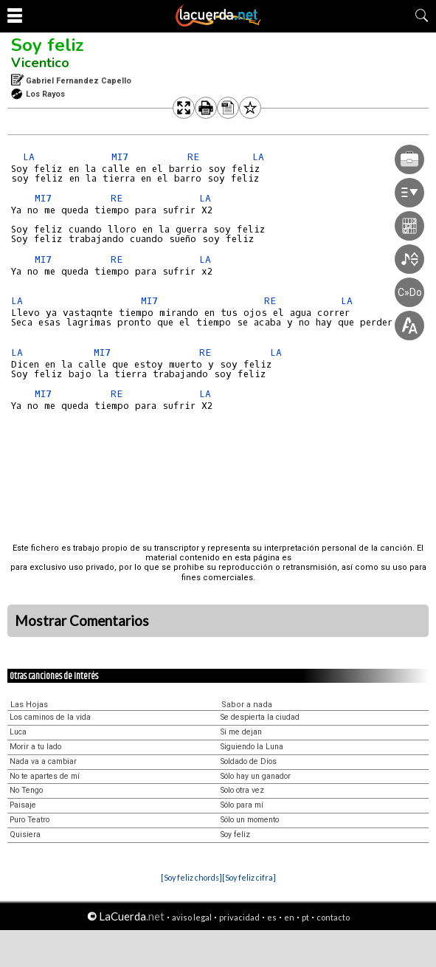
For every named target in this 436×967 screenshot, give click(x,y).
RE (193, 157)
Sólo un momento (250, 820)
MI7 (119, 157)
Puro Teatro (29, 820)
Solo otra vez (242, 790)
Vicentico (40, 63)
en (289, 917)
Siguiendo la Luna (252, 746)
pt (305, 917)
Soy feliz (47, 45)
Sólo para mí (242, 805)
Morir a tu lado (35, 746)
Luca (18, 732)
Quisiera (25, 834)
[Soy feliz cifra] (249, 877)
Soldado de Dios (249, 761)
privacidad (239, 917)
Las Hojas (29, 704)
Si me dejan (241, 732)
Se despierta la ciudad (260, 717)
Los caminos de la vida (50, 717)
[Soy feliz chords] (191, 877)
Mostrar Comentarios (82, 621)
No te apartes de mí (45, 776)
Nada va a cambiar (43, 761)
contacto (333, 917)
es (272, 917)
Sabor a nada (246, 704)
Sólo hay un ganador (256, 776)
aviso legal (192, 917)
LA (29, 157)
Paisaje (23, 805)
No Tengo (26, 790)
